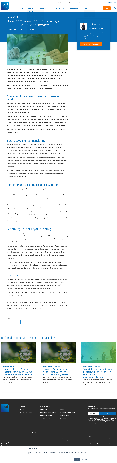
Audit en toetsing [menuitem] (5, 438)
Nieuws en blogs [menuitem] (58, 8)
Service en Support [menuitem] (45, 418)
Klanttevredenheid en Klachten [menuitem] (48, 412)
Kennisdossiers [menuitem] (74, 8)
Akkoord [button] (77, 459)
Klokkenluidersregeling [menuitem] (46, 415)
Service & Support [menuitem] (70, 2)
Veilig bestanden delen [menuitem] (84, 2)
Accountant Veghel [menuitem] (64, 415)
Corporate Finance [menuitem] (5, 444)
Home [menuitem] (21, 8)
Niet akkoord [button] (84, 459)
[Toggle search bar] (115, 8)
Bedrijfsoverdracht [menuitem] (5, 440)
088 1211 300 (110, 3)
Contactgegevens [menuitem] (44, 409)
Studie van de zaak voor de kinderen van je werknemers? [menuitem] (101, 440)
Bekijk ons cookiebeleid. (40, 456)
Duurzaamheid (13, 322)
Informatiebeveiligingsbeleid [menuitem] (67, 412)
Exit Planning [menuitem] (63, 418)
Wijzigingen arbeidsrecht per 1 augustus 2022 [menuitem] (98, 436)
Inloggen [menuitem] (95, 2)
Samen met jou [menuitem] (33, 436)
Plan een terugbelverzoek (91, 44)
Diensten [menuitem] (31, 8)
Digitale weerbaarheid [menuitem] (6, 446)
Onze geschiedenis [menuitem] (63, 438)
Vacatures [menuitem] (32, 438)
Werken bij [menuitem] (59, 2)
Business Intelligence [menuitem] (6, 442)
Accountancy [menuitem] (4, 436)
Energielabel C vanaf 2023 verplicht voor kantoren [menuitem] (99, 442)
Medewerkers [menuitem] (62, 436)
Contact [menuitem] (106, 8)
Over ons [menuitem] (87, 8)
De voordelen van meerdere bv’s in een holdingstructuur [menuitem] (101, 438)
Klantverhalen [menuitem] (44, 8)
